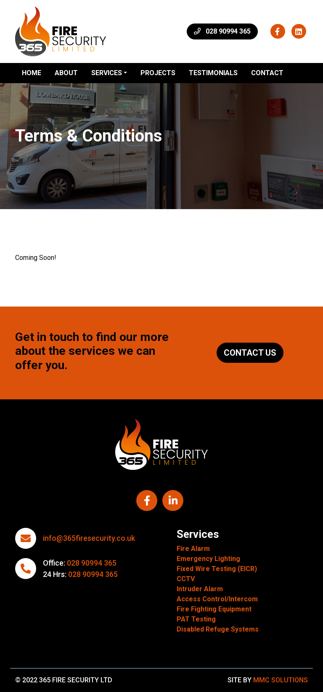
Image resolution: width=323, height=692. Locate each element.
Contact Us (250, 353)
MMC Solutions (280, 680)
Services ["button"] (106, 73)
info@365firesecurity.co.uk (89, 538)
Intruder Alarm (200, 589)
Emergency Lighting (208, 559)
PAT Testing (196, 619)
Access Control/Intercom (217, 599)
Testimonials (213, 73)
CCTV (186, 579)
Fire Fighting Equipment (214, 609)
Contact (267, 73)
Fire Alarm (193, 549)
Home (31, 73)
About (66, 73)
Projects (157, 73)
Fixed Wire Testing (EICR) (217, 569)
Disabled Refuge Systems (218, 629)
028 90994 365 (91, 562)
